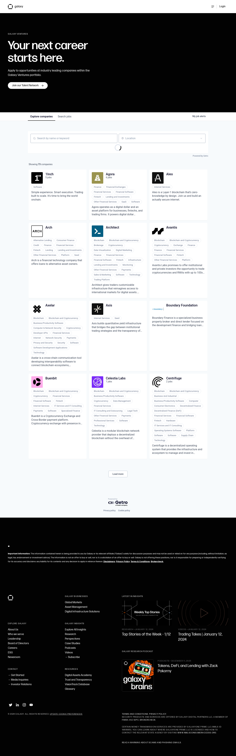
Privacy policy (109, 510)
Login (222, 6)
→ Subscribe (72, 657)
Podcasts (70, 648)
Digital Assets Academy (78, 675)
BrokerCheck (148, 720)
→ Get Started (16, 675)
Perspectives (72, 638)
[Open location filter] (201, 138)
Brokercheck (157, 561)
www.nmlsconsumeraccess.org (196, 733)
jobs (65, 116)
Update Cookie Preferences (66, 714)
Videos (69, 652)
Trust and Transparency (78, 679)
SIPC (136, 720)
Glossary (70, 689)
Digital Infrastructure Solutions (82, 611)
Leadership (14, 638)
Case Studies (72, 643)
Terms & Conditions (140, 561)
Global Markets (73, 602)
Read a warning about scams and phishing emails (151, 742)
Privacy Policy (123, 561)
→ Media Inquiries (18, 679)
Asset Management (76, 607)
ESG (10, 652)
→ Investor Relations (20, 684)
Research (70, 634)
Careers (12, 648)
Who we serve (16, 634)
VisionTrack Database (77, 684)
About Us (13, 629)
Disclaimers (109, 561)
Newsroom (14, 657)
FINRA (125, 720)
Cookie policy (124, 510)
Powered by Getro (200, 156)
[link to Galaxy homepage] (18, 6)
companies (41, 116)
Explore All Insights (75, 629)
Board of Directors (18, 643)
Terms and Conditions (135, 714)
